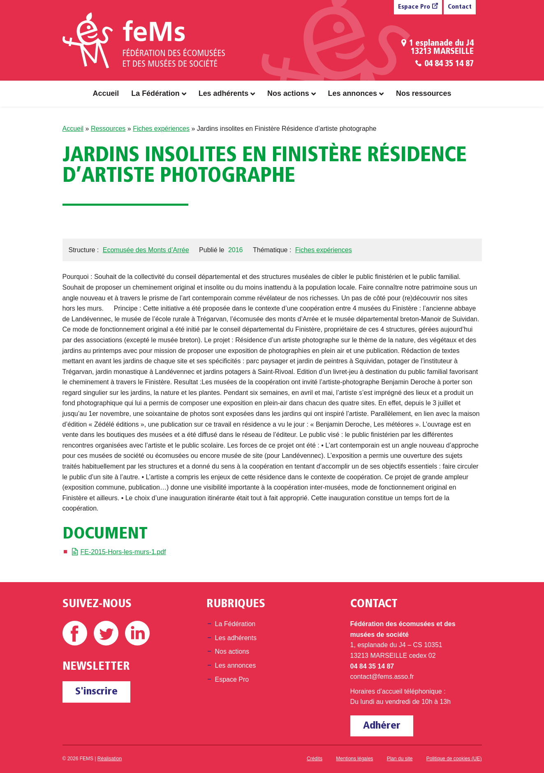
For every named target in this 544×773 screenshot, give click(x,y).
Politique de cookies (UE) (454, 758)
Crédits (314, 758)
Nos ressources (423, 93)
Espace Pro (414, 7)
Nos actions (288, 93)
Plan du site (400, 758)
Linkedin (137, 633)
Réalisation (109, 758)
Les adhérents (223, 93)
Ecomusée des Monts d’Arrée (146, 249)
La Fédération (155, 93)
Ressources (108, 128)
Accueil (106, 93)
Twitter (106, 633)
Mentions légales (354, 758)
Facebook (75, 633)
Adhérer (381, 726)
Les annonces (352, 93)
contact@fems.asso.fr (382, 676)
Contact (460, 7)
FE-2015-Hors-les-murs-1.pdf (123, 551)
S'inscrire (96, 692)
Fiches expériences (161, 128)
